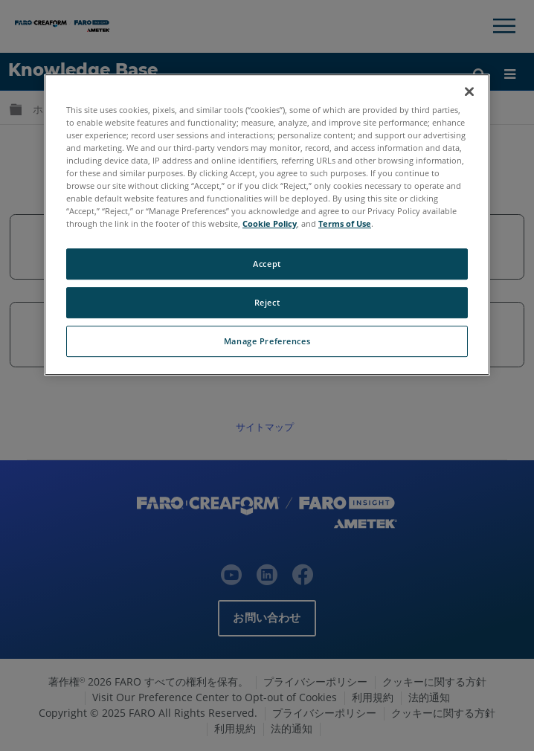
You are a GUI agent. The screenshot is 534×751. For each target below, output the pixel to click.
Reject (267, 302)
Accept (266, 263)
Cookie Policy (269, 223)
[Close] (469, 91)
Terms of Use (344, 223)
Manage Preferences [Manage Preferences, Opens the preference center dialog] (267, 341)
